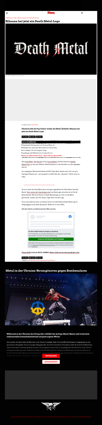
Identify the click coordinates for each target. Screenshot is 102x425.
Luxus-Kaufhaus (52, 162)
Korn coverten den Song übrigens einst (38, 192)
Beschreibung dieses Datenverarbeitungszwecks (44, 245)
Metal (45, 260)
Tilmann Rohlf (34, 124)
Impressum (42, 416)
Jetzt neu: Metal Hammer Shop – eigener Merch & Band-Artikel (42, 155)
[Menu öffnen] (7, 13)
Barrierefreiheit (61, 416)
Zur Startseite (51, 362)
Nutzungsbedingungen (51, 416)
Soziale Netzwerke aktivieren (51, 239)
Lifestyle (37, 260)
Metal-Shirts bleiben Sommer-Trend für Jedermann (39, 184)
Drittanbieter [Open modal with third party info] (34, 246)
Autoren (76, 416)
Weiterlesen (51, 356)
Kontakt (72, 416)
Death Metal (30, 260)
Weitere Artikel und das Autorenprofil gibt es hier (64, 252)
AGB (90, 416)
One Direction (38, 162)
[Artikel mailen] (32, 137)
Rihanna (52, 260)
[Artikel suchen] (82, 13)
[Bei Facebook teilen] (25, 137)
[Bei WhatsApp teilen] (39, 137)
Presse (67, 416)
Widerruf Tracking (34, 416)
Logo (41, 260)
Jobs (87, 416)
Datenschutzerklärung (16, 416)
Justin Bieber (29, 162)
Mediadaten (82, 416)
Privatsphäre (26, 416)
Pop (49, 260)
